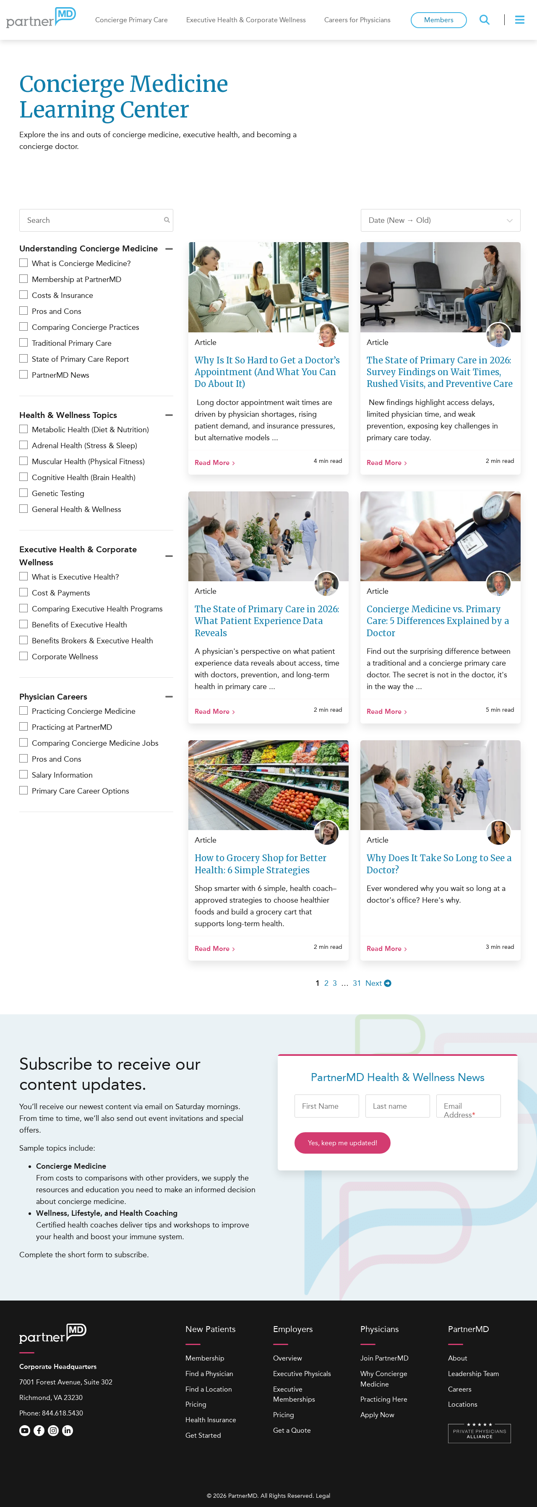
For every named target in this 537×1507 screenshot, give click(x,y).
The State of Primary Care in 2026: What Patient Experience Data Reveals (267, 621)
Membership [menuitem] (204, 1358)
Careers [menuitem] (460, 1389)
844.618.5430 (62, 1413)
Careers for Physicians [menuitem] (357, 20)
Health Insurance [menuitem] (210, 1420)
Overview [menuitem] (287, 1358)
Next (378, 983)
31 (357, 983)
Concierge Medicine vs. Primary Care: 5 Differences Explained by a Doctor (438, 621)
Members (439, 20)
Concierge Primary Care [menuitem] (131, 20)
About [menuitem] (457, 1358)
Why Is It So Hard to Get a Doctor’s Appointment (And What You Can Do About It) (267, 372)
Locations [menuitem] (462, 1404)
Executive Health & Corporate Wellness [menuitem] (246, 20)
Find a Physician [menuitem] (209, 1374)
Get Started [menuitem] (203, 1435)
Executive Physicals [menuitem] (302, 1374)
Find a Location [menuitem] (208, 1389)
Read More (212, 463)
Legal (323, 1495)
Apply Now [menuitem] (377, 1415)
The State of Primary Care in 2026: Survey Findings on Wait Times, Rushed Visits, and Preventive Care (440, 372)
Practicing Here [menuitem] (383, 1399)
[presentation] (521, 19)
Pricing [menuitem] (195, 1404)
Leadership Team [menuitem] (473, 1374)
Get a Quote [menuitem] (292, 1430)
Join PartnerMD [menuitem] (384, 1358)
